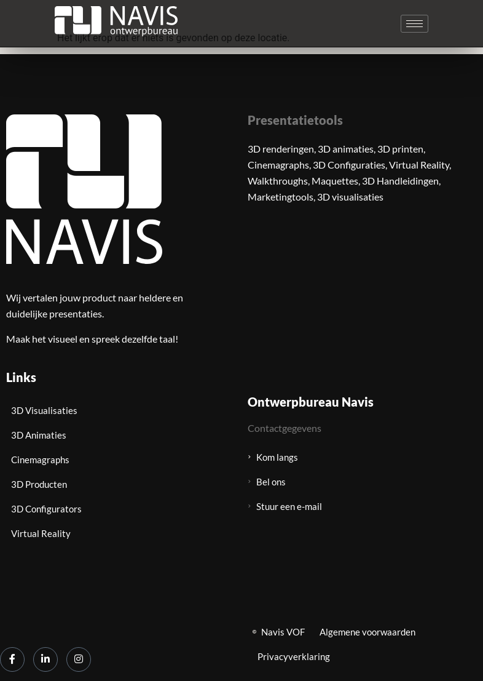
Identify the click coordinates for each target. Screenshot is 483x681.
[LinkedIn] (45, 659)
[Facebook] (12, 659)
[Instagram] (78, 659)
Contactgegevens (284, 428)
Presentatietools (295, 120)
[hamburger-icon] (414, 24)
